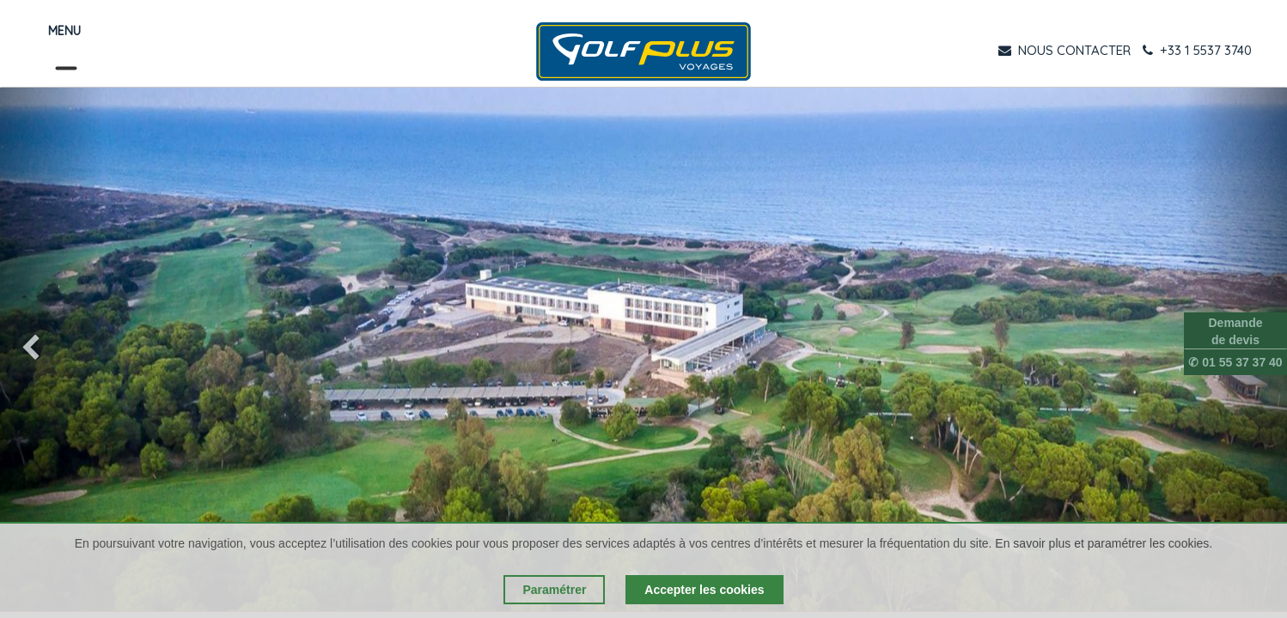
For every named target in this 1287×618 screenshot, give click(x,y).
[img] (51, 349)
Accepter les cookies (704, 590)
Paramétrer (554, 590)
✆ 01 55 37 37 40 (1235, 362)
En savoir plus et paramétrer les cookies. (1103, 543)
